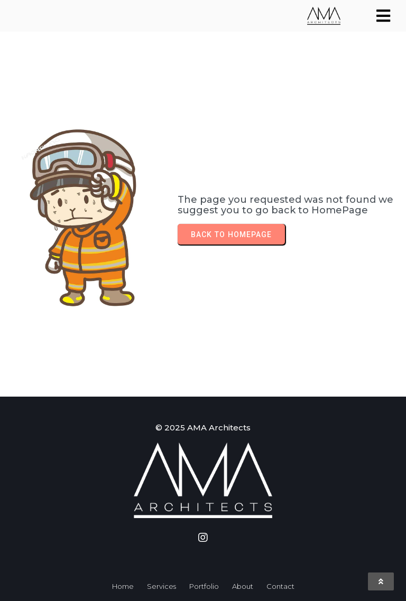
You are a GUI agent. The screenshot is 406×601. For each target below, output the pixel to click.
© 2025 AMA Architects (203, 427)
